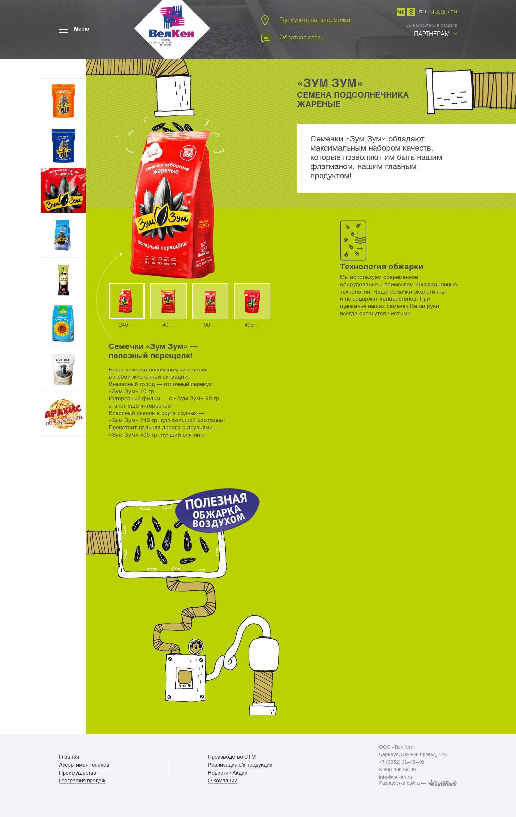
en (454, 12)
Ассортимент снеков (84, 765)
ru (422, 12)
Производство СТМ (232, 757)
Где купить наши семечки (314, 19)
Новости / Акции (227, 773)
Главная (69, 757)
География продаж (82, 780)
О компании (222, 780)
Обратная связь (301, 37)
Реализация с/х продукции (240, 765)
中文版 (438, 12)
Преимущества (77, 773)
